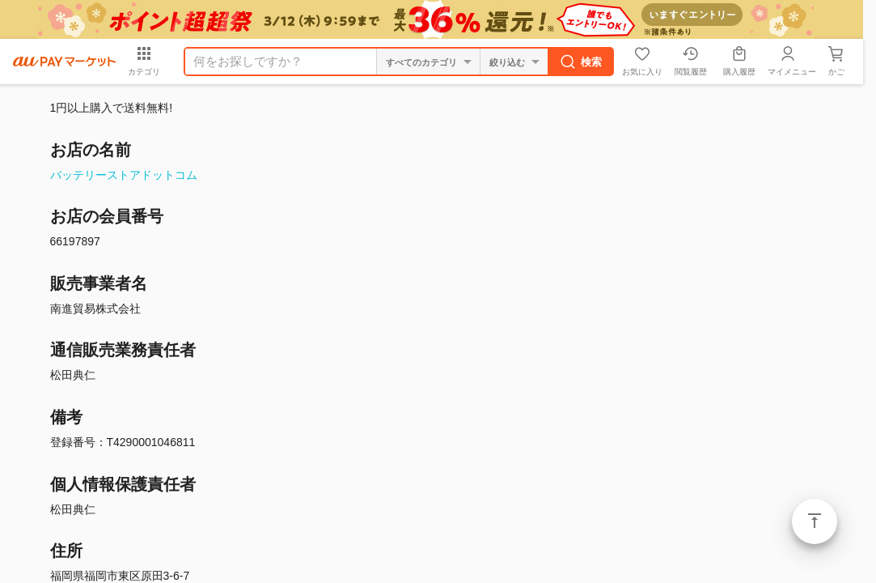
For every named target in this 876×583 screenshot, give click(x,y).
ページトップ (814, 521)
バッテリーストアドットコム (123, 174)
